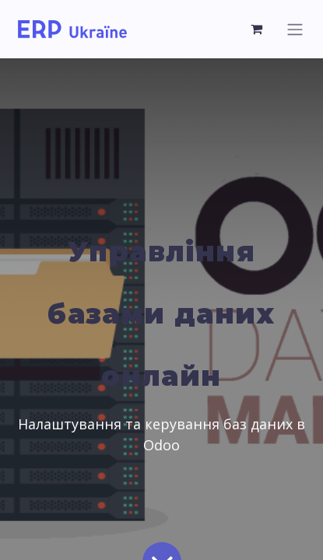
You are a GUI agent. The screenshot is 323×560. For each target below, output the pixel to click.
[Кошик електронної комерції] (256, 28)
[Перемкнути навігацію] (295, 29)
